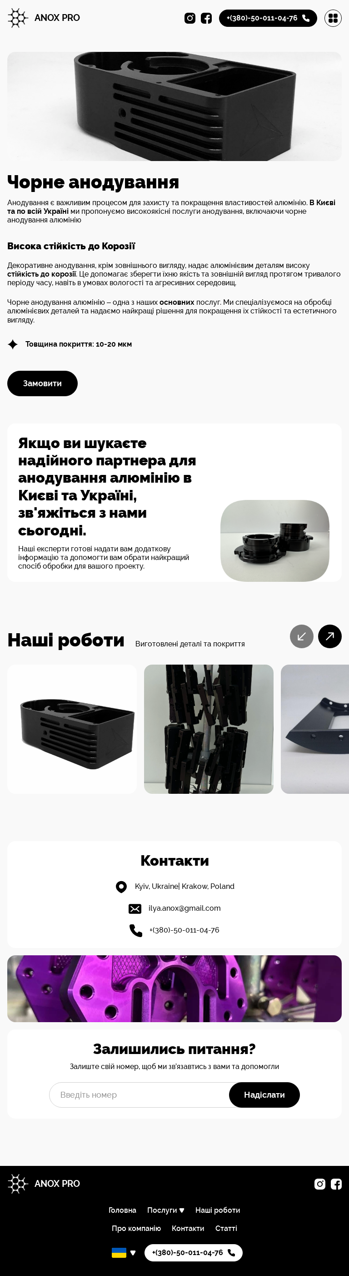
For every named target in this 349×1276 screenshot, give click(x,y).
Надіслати (264, 1094)
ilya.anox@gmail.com (185, 908)
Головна (122, 1210)
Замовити (42, 383)
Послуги (162, 1210)
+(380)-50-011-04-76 (184, 930)
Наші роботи (217, 1210)
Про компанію (136, 1228)
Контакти (188, 1228)
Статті (226, 1228)
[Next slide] (330, 636)
